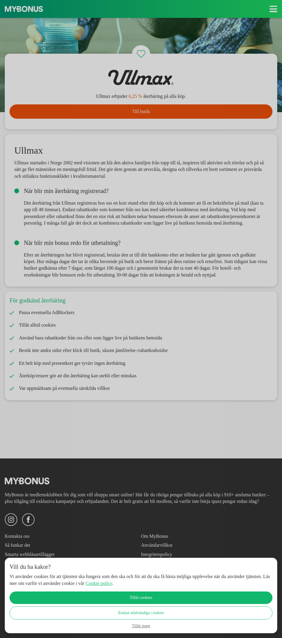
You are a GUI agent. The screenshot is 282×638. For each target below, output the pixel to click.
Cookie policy (134, 583)
